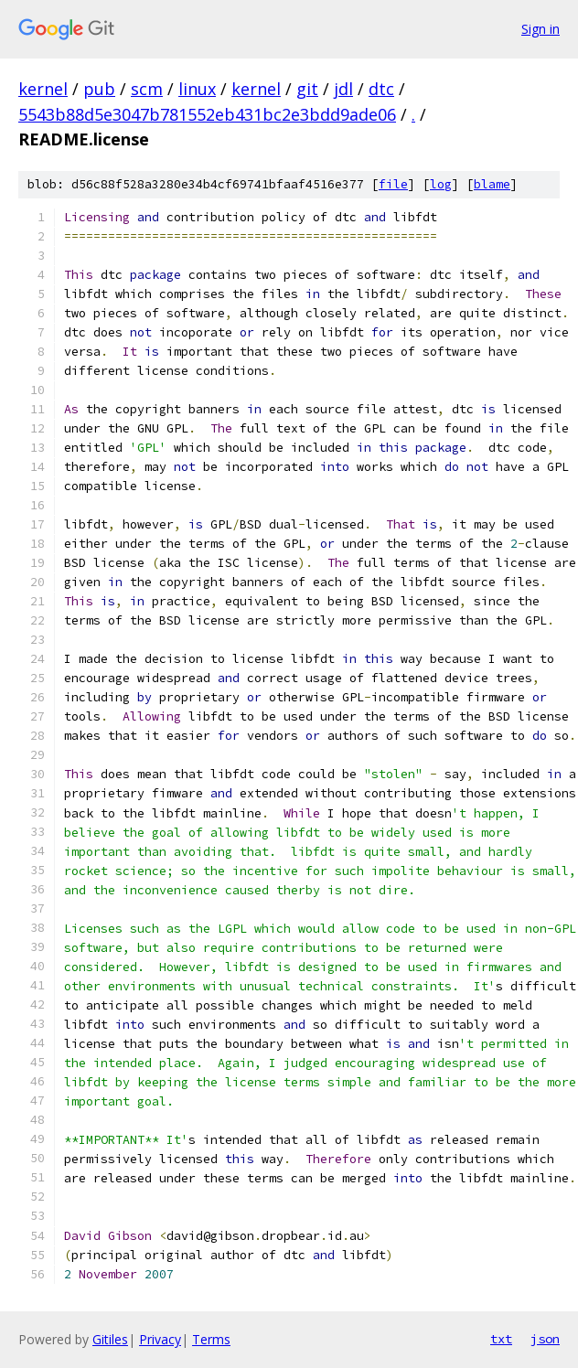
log (441, 184)
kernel (43, 89)
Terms (211, 1339)
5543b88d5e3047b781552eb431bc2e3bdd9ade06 (207, 114)
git (307, 89)
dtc (381, 89)
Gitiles (110, 1339)
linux (197, 89)
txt (501, 1339)
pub (99, 89)
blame (492, 184)
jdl (343, 89)
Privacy (160, 1339)
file (393, 184)
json (545, 1339)
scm (147, 89)
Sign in (540, 28)
